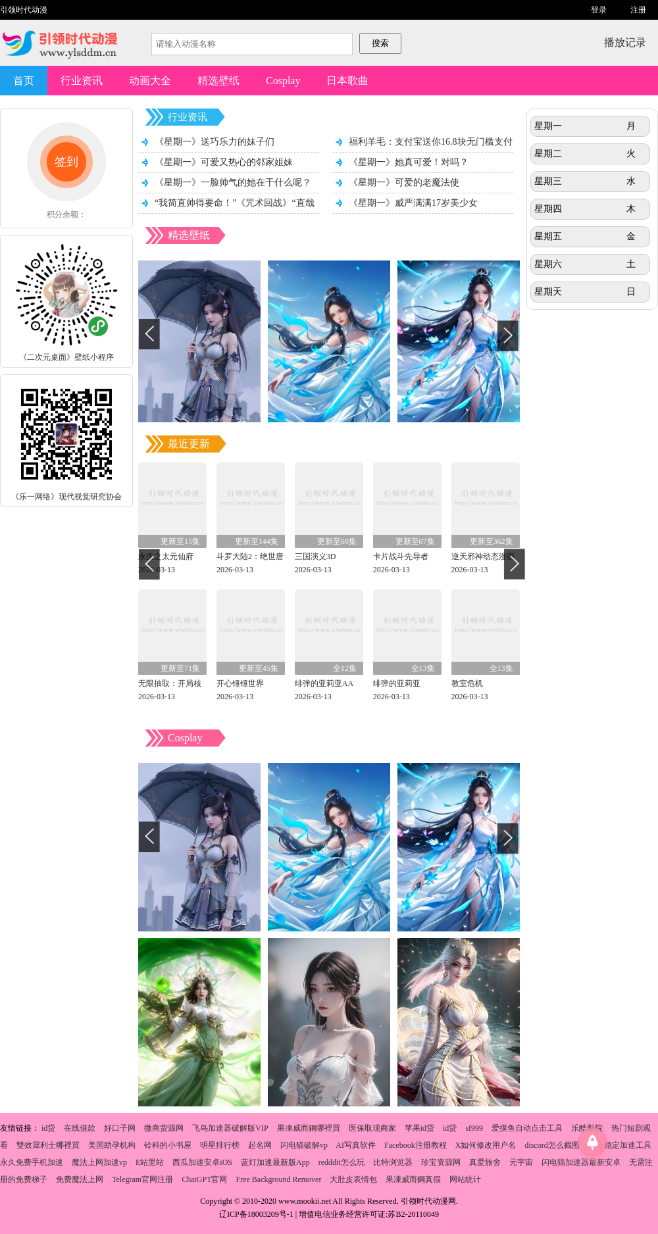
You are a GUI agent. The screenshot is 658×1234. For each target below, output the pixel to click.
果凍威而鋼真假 (413, 1179)
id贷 (48, 1128)
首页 (23, 80)
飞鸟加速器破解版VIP (230, 1128)
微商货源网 (164, 1128)
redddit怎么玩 (341, 1162)
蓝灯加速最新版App (275, 1162)
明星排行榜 (220, 1145)
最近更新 (189, 443)
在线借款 (79, 1128)
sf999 (474, 1128)
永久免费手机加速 (31, 1162)
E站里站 (150, 1162)
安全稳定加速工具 (619, 1145)
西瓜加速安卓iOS (202, 1162)
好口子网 (120, 1128)
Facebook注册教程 (415, 1145)
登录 (599, 9)
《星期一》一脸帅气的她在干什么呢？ (233, 182)
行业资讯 (82, 80)
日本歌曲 (347, 80)
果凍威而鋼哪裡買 (308, 1128)
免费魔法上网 (79, 1179)
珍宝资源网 (441, 1162)
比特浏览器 (393, 1162)
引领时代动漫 (23, 9)
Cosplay (283, 80)
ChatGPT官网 (204, 1179)
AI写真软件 (356, 1145)
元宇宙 (521, 1162)
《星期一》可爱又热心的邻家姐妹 (224, 162)
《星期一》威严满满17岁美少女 (413, 203)
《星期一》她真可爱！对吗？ (408, 162)
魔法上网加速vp (99, 1162)
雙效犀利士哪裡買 (48, 1145)
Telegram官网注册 (142, 1179)
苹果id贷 (419, 1128)
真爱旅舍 (485, 1162)
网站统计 (465, 1179)
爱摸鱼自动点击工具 (527, 1128)
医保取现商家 (372, 1128)
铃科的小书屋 (167, 1145)
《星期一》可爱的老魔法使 (404, 182)
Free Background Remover (278, 1179)
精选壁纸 (218, 80)
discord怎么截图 (551, 1145)
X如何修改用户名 (486, 1145)
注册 (638, 9)
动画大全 (150, 80)
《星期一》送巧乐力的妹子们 (214, 142)
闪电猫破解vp (304, 1145)
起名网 (260, 1145)
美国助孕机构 (112, 1145)
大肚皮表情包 (353, 1179)
